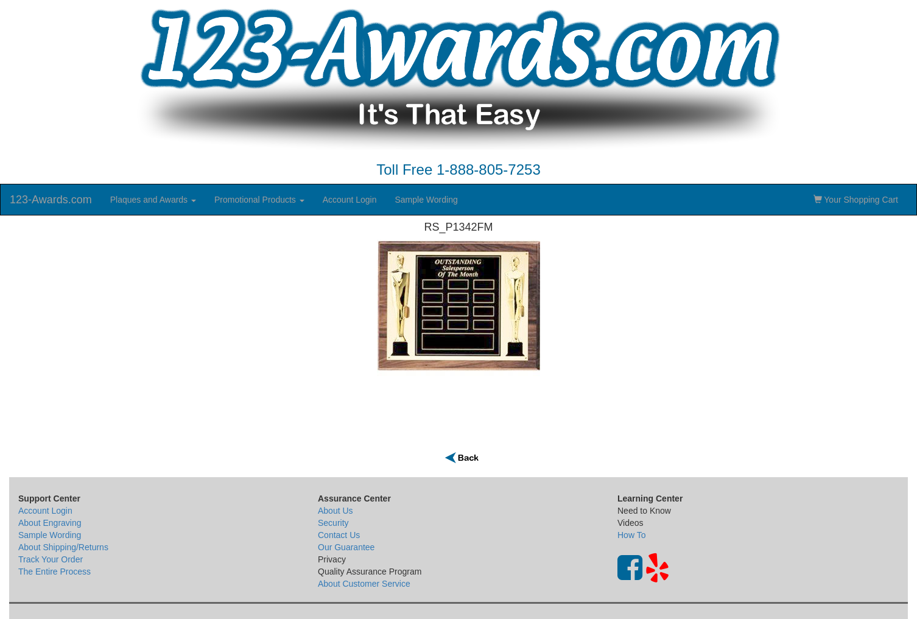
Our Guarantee (346, 547)
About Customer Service (364, 584)
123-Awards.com (51, 200)
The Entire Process (54, 571)
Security (333, 523)
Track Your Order (50, 559)
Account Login (350, 200)
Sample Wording (426, 200)
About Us (335, 511)
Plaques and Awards (153, 200)
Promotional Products (259, 200)
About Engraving (50, 523)
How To (631, 535)
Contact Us (339, 535)
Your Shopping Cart (855, 200)
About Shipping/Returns (63, 547)
